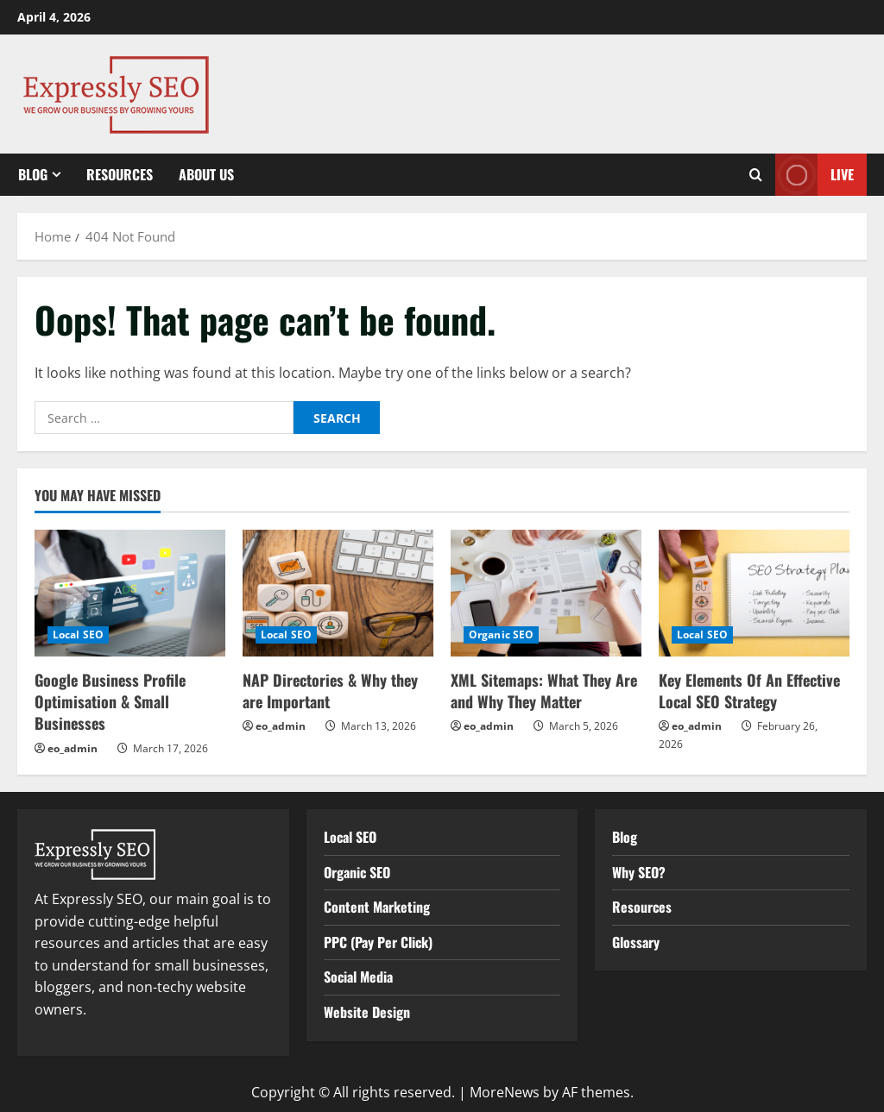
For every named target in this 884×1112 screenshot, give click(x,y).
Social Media (358, 976)
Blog (32, 174)
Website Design (367, 1012)
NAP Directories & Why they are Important (330, 691)
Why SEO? (639, 872)
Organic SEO (501, 634)
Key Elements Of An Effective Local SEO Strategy (749, 691)
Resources (119, 174)
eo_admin (72, 748)
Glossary (636, 942)
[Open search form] (755, 175)
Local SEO (78, 634)
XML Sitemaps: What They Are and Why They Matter (544, 691)
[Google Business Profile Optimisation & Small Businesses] (130, 593)
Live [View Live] (814, 175)
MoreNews (505, 1092)
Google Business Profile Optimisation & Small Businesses (110, 701)
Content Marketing (377, 906)
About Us (206, 174)
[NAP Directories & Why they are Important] (338, 593)
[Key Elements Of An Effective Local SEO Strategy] (754, 593)
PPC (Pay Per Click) (378, 942)
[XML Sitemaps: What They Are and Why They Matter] (546, 593)
